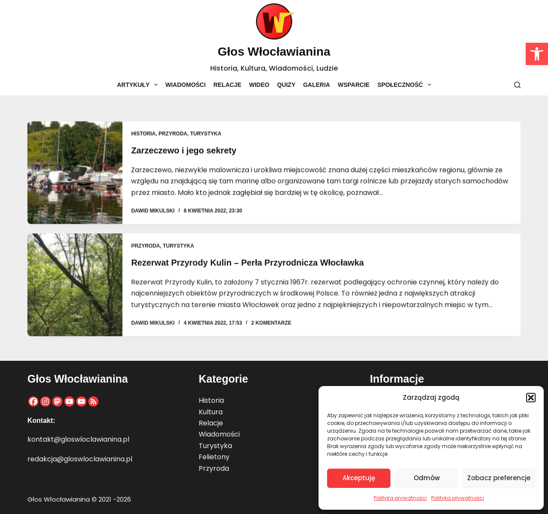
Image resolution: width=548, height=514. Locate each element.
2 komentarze (271, 325)
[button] (537, 54)
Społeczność (405, 85)
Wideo (259, 84)
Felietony (214, 457)
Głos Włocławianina (274, 51)
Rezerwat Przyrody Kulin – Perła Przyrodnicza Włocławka (247, 265)
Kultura (211, 412)
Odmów (427, 477)
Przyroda (172, 134)
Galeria (316, 84)
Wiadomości (185, 84)
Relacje (227, 84)
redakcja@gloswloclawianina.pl (79, 459)
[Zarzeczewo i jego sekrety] (74, 173)
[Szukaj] (517, 85)
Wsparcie (353, 84)
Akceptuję (358, 477)
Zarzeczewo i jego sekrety (183, 151)
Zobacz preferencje (498, 477)
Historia (143, 134)
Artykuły (139, 85)
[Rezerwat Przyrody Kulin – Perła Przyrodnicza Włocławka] (74, 287)
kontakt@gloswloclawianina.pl (78, 439)
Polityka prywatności (400, 498)
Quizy (286, 84)
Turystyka (205, 134)
